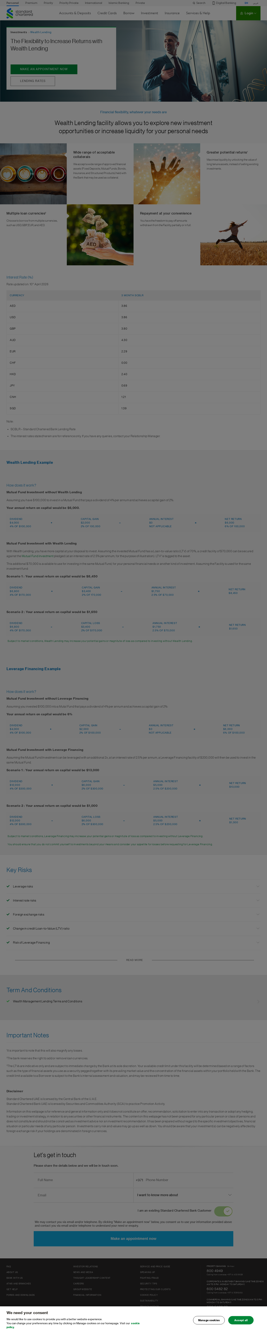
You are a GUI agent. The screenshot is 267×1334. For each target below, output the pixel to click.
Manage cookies (209, 1320)
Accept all (241, 1320)
